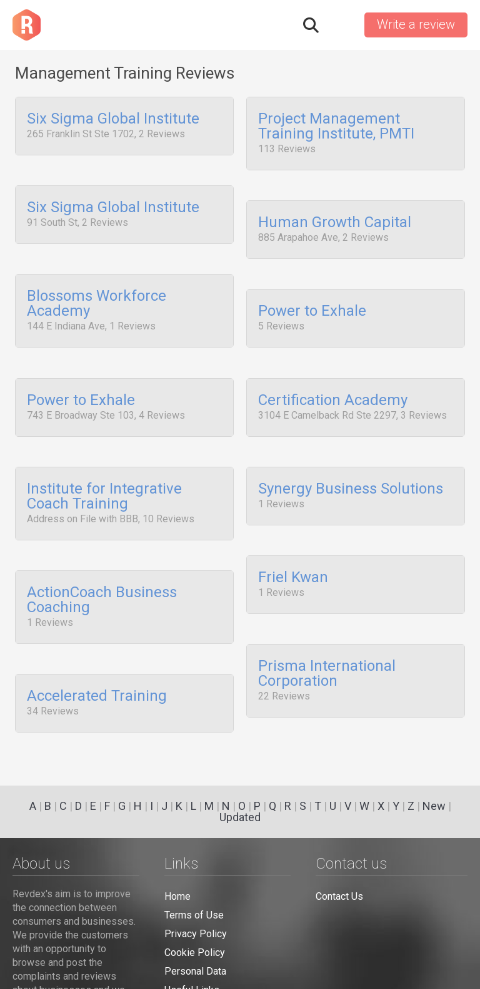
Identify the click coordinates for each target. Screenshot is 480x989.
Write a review (416, 24)
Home (177, 896)
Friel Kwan (293, 553)
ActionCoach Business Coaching (102, 576)
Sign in (340, 25)
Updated (240, 817)
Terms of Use (194, 915)
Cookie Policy (194, 952)
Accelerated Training (97, 668)
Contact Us (339, 896)
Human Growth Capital (334, 218)
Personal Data (195, 971)
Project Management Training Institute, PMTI (336, 126)
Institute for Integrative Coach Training (104, 477)
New (434, 805)
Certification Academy (333, 386)
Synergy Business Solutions (350, 470)
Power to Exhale (312, 302)
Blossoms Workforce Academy (96, 294)
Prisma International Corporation (327, 645)
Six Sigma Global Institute (113, 119)
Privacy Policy (195, 934)
